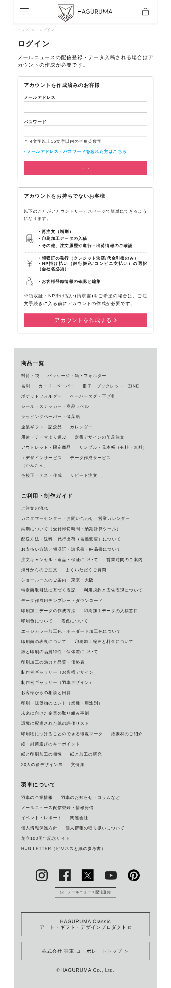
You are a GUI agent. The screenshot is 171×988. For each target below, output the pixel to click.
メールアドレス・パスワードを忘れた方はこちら (77, 151)
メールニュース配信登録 (85, 892)
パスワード (35, 122)
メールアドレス (40, 97)
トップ (23, 30)
